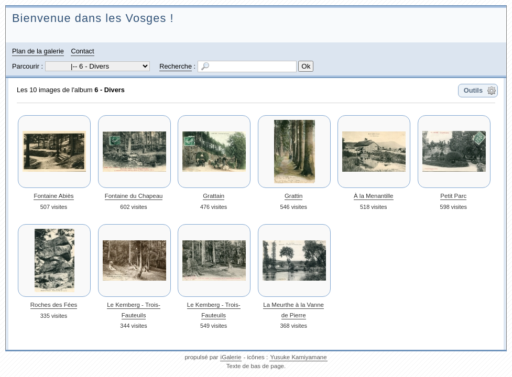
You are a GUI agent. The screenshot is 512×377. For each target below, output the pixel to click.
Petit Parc (453, 196)
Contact (82, 51)
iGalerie (231, 357)
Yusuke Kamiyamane (298, 357)
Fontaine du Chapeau (134, 196)
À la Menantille (374, 196)
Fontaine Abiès (53, 196)
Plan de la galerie (38, 51)
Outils (473, 90)
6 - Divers (109, 90)
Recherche (175, 66)
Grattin (294, 196)
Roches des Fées (54, 305)
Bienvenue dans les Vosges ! (93, 18)
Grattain (213, 196)
